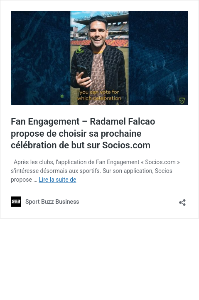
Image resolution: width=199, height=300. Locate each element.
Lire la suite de (57, 179)
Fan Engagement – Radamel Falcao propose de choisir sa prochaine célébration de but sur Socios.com (83, 133)
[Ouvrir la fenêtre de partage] (182, 199)
